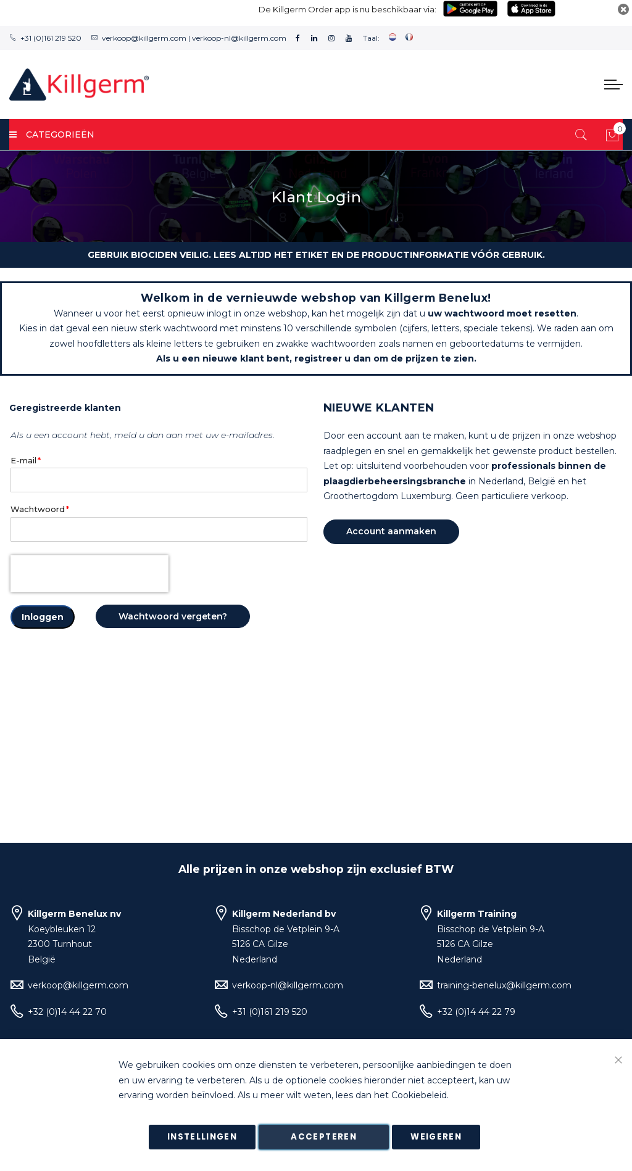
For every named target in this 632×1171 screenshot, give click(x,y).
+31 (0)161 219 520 (50, 38)
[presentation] (89, 573)
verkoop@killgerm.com (144, 38)
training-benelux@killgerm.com (504, 985)
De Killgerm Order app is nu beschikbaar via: (347, 9)
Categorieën (51, 134)
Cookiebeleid (419, 1095)
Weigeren (436, 1137)
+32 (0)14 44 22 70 (67, 1011)
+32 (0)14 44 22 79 (476, 1011)
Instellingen (202, 1137)
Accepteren (324, 1137)
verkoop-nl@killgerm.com (239, 38)
